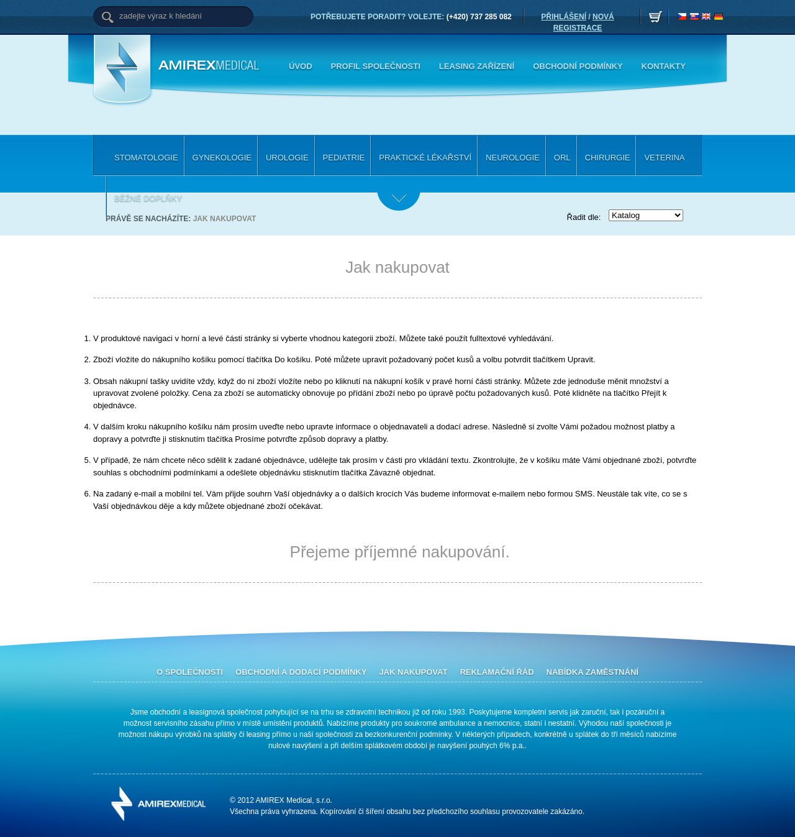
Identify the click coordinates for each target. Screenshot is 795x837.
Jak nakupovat (225, 218)
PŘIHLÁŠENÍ (563, 16)
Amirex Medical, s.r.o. (211, 66)
